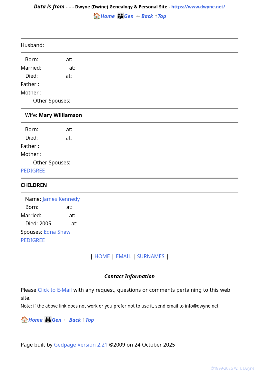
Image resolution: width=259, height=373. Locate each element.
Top (160, 16)
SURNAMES (150, 256)
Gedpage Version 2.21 (80, 344)
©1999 (234, 368)
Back (144, 16)
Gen (125, 16)
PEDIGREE (33, 170)
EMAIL (123, 256)
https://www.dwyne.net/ (198, 7)
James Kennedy (61, 198)
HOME (102, 256)
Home (104, 16)
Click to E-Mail (55, 289)
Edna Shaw (57, 231)
